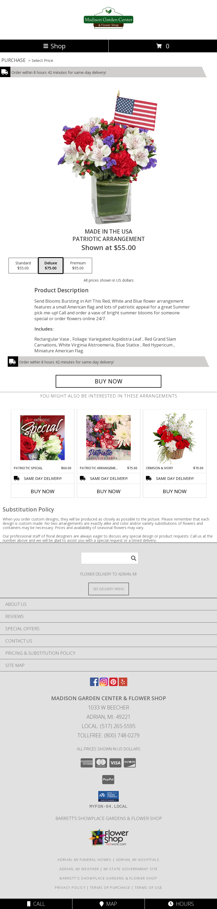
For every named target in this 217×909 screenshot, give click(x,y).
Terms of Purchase (110, 887)
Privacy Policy (70, 887)
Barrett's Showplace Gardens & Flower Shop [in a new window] (108, 818)
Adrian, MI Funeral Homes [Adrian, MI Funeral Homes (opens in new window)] (84, 859)
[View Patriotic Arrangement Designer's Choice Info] (108, 438)
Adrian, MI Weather (79, 868)
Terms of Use (148, 887)
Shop (54, 45)
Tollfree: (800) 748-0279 (108, 735)
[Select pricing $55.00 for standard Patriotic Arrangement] (23, 265)
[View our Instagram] (104, 684)
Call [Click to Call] (36, 903)
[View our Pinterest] (113, 684)
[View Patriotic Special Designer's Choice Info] (42, 437)
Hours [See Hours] (181, 903)
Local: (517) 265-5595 (109, 726)
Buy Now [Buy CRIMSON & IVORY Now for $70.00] (175, 491)
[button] (108, 796)
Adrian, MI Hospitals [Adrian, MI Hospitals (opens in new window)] (137, 859)
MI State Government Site (131, 868)
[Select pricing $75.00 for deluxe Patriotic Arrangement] (51, 265)
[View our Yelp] (123, 684)
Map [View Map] (108, 903)
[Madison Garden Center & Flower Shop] (108, 31)
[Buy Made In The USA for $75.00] (109, 381)
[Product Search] (109, 558)
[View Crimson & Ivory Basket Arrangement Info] (174, 438)
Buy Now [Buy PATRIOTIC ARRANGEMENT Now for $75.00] (109, 491)
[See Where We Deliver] (108, 588)
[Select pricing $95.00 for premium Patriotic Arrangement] (78, 265)
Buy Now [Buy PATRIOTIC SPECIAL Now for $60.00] (43, 491)
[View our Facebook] (94, 684)
